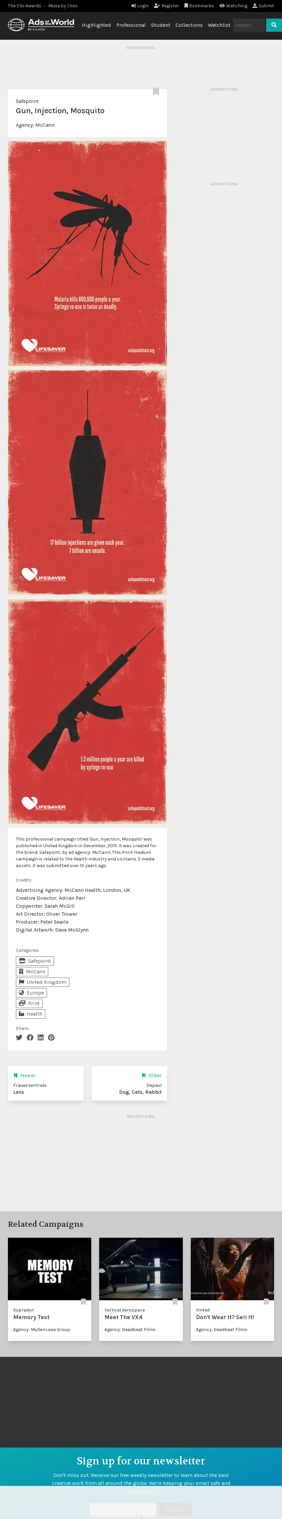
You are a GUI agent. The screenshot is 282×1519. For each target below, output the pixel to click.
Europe (31, 993)
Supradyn (23, 1310)
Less (18, 1092)
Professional (131, 25)
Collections (189, 25)
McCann (45, 125)
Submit (263, 6)
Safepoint (27, 101)
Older (151, 1075)
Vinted (203, 1310)
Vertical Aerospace (124, 1310)
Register (166, 6)
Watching (233, 6)
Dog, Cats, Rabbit (140, 1092)
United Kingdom (42, 982)
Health (30, 1014)
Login (140, 6)
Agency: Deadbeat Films (130, 1329)
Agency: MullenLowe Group (41, 1329)
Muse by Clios (63, 6)
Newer (24, 1075)
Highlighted (96, 25)
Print (29, 1003)
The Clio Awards (24, 6)
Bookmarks (199, 6)
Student (160, 25)
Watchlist (219, 25)
